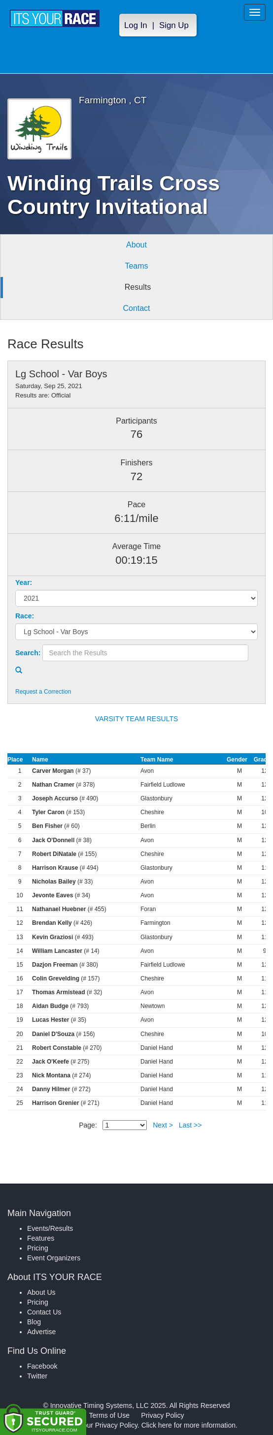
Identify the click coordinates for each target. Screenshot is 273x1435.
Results (138, 287)
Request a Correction (43, 691)
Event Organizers (53, 1258)
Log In (135, 25)
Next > (163, 1125)
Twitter (37, 1376)
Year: (23, 582)
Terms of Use (109, 1415)
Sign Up (174, 25)
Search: (27, 653)
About (136, 245)
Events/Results (50, 1228)
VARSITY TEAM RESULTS (136, 719)
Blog (34, 1322)
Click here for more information (188, 1425)
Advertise (41, 1332)
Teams (136, 266)
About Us (41, 1292)
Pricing (37, 1248)
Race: (24, 616)
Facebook (42, 1366)
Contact (136, 308)
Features (40, 1238)
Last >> (190, 1125)
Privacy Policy (162, 1415)
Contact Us (44, 1312)
